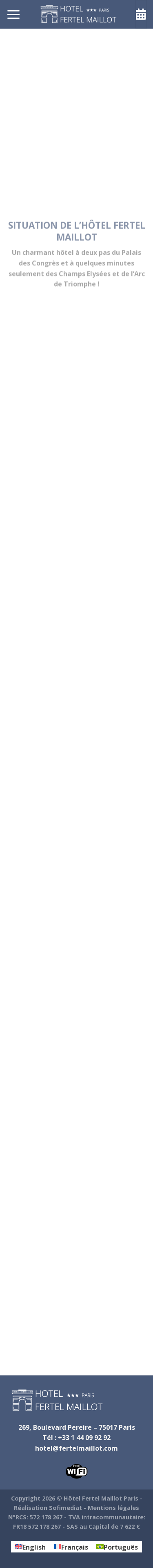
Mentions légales (113, 1508)
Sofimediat (65, 1508)
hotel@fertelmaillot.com (76, 1448)
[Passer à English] (30, 1547)
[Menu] (13, 14)
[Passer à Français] (71, 1547)
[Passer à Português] (117, 1547)
